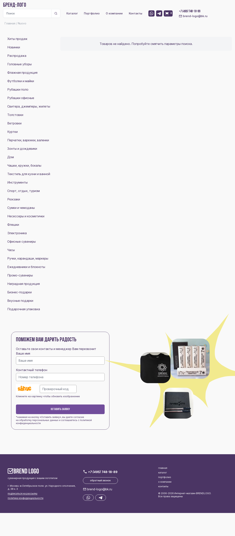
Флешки (13, 225)
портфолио (164, 477)
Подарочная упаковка (23, 309)
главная (162, 468)
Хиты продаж (17, 39)
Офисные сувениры (21, 241)
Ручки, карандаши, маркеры (27, 258)
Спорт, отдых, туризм (23, 191)
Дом (10, 157)
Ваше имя (23, 353)
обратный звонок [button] (100, 480)
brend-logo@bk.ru (193, 16)
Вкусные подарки (20, 301)
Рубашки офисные (20, 98)
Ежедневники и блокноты (26, 267)
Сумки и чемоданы (21, 208)
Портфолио (92, 13)
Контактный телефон (31, 370)
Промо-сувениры (20, 275)
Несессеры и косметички (25, 216)
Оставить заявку (60, 409)
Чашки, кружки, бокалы (24, 165)
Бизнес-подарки (19, 292)
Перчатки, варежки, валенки (28, 140)
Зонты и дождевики (22, 149)
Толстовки (15, 115)
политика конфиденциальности (25, 498)
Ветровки (14, 123)
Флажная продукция (22, 72)
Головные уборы (19, 64)
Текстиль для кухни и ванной (28, 174)
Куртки (12, 132)
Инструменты (17, 182)
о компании (164, 481)
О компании (114, 13)
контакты (163, 486)
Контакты (135, 13)
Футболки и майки (20, 81)
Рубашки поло (17, 89)
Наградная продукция (23, 284)
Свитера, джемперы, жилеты (28, 106)
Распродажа (16, 56)
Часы (11, 250)
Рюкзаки (13, 199)
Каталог (72, 13)
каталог (162, 472)
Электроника (17, 233)
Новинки (13, 47)
